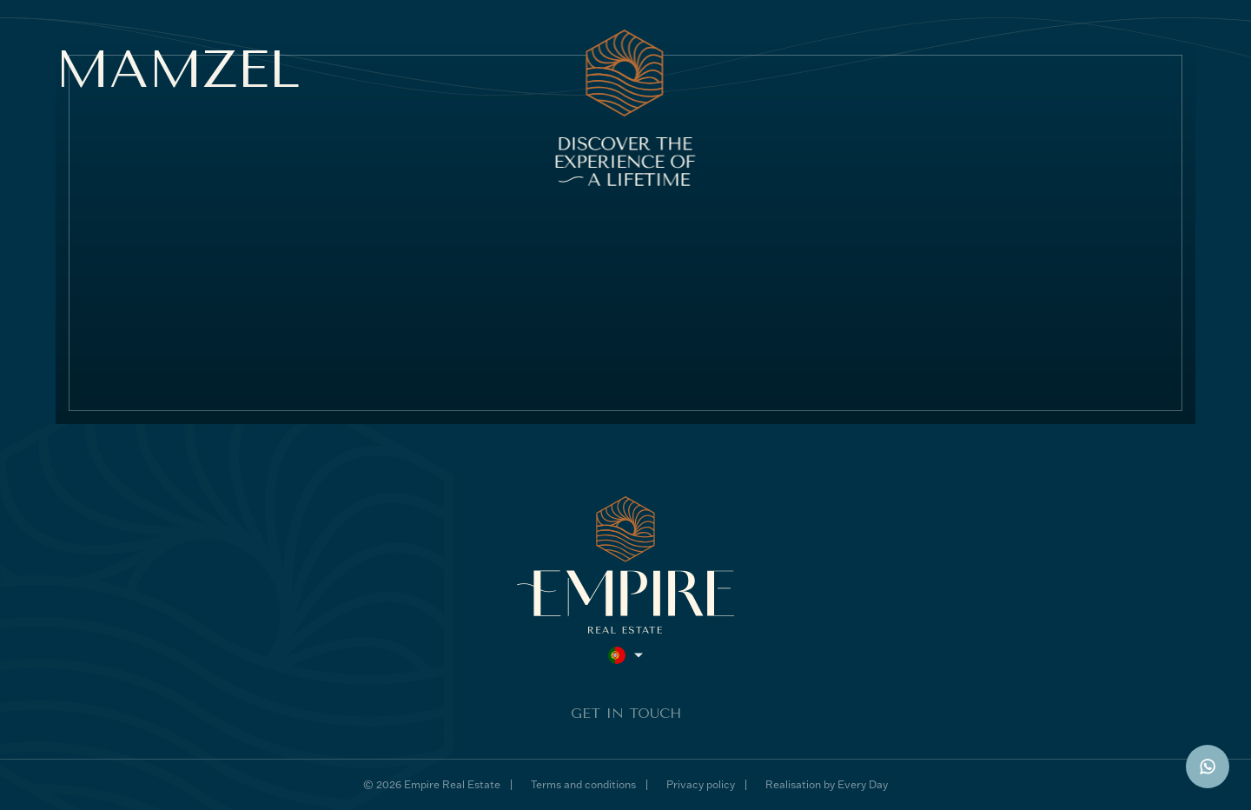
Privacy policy (700, 784)
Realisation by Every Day (826, 784)
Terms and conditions (583, 784)
